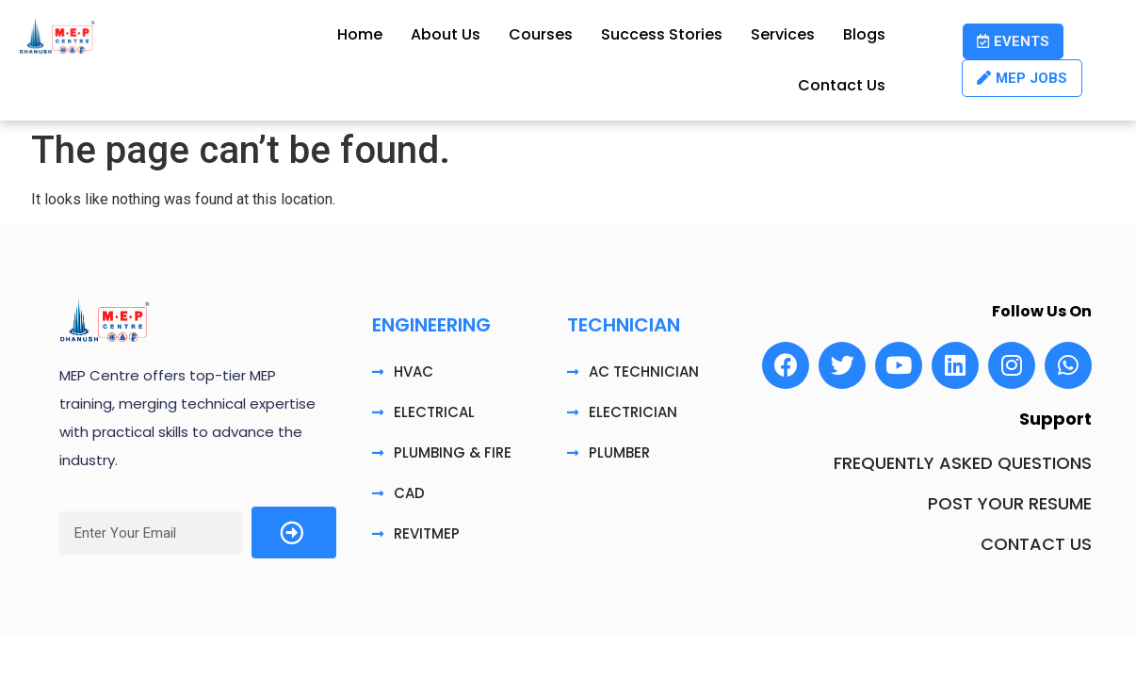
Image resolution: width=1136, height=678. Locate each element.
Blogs (864, 34)
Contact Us (841, 85)
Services (783, 34)
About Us (445, 34)
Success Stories (661, 34)
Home (359, 34)
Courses (541, 34)
